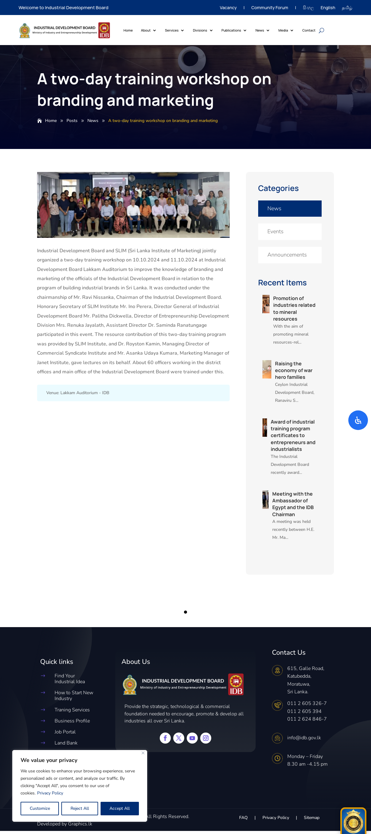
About (146, 30)
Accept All (119, 808)
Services (171, 30)
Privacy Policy (50, 793)
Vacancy (228, 8)
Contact (309, 30)
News (259, 30)
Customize (40, 808)
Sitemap (311, 821)
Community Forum (269, 8)
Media (283, 30)
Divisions (200, 30)
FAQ (243, 821)
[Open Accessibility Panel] (358, 420)
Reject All (80, 808)
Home (128, 30)
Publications (231, 30)
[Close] (143, 753)
